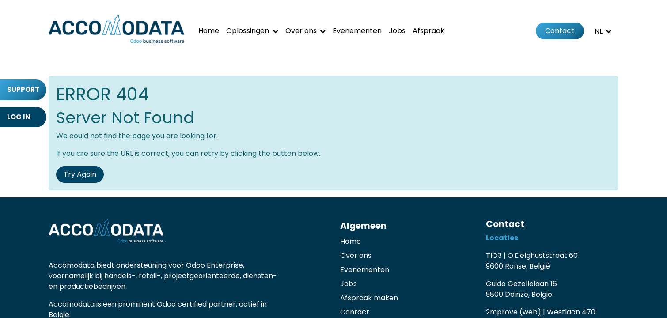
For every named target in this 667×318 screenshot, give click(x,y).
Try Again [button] (80, 174)
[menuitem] (209, 31)
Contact (559, 31)
